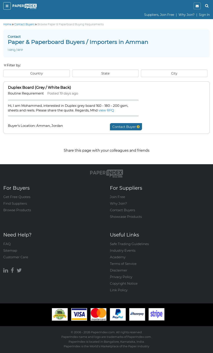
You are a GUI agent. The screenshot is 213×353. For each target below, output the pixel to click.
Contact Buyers (122, 210)
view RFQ (106, 110)
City (174, 73)
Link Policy (118, 290)
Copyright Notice (124, 283)
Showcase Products (126, 217)
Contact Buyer (126, 127)
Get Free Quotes (16, 197)
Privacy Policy (121, 277)
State (105, 73)
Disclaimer (118, 270)
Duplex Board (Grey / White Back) (39, 87)
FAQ (7, 244)
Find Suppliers (15, 203)
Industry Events (122, 250)
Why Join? (186, 15)
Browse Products (17, 210)
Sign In (204, 15)
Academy (118, 257)
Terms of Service (123, 264)
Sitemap (10, 250)
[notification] (197, 6)
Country (36, 73)
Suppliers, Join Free (159, 15)
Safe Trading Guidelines (129, 244)
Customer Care (15, 257)
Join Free (117, 197)
